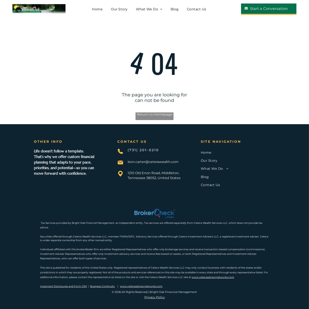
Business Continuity (102, 286)
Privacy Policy (154, 297)
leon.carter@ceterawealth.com (153, 162)
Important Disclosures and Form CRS (63, 286)
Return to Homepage (154, 114)
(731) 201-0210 (143, 150)
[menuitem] (97, 9)
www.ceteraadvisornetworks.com (213, 277)
